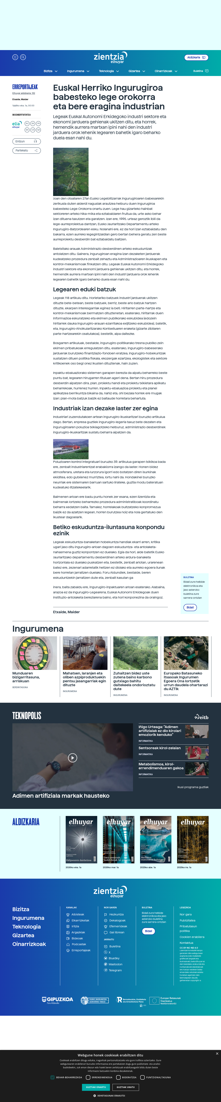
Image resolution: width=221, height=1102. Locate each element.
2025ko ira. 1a (184, 867)
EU (27, 123)
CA (33, 130)
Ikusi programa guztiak (193, 787)
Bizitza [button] (51, 71)
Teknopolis (26, 715)
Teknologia (26, 926)
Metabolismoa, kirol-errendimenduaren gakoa (161, 766)
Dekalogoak (115, 921)
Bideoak (74, 938)
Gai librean (114, 932)
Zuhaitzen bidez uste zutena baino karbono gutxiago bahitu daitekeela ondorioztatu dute (134, 681)
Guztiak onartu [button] (96, 1087)
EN (27, 130)
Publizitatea (187, 920)
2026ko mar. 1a (111, 867)
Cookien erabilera (192, 937)
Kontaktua (186, 943)
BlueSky (112, 958)
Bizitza (20, 909)
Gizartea (23, 935)
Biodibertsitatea (21, 115)
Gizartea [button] (137, 71)
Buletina (201, 71)
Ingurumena (28, 918)
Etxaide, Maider (20, 99)
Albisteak (75, 914)
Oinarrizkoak (29, 944)
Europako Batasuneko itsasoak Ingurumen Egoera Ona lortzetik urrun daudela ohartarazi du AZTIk (186, 681)
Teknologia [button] (109, 71)
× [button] (217, 1053)
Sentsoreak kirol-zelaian (160, 748)
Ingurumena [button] (78, 71)
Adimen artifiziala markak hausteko (60, 795)
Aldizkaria (196, 57)
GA (38, 130)
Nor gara (186, 914)
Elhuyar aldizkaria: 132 (23, 93)
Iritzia (72, 926)
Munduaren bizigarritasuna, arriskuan (26, 677)
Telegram (113, 970)
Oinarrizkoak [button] (166, 71)
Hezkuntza (114, 914)
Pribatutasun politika (188, 929)
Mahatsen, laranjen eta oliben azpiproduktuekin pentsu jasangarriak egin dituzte (84, 679)
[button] (15, 57)
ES (33, 123)
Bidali (190, 607)
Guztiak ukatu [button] (126, 1087)
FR (38, 123)
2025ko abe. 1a (148, 867)
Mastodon (113, 964)
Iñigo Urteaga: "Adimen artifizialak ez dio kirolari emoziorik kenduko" (160, 731)
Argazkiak (75, 932)
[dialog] (110, 1076)
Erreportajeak (25, 86)
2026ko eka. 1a (73, 867)
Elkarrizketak (77, 921)
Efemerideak (115, 926)
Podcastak (76, 944)
